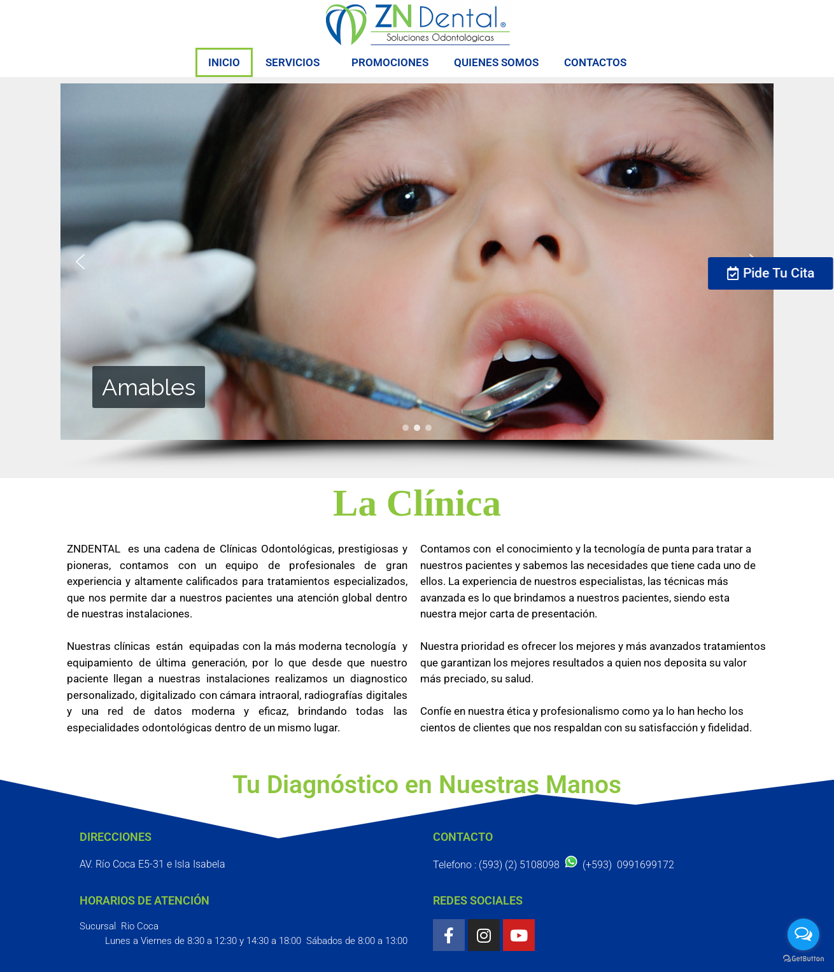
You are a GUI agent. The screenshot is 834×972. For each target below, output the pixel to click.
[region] (417, 277)
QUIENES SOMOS (496, 62)
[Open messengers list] (803, 934)
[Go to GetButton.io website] (803, 959)
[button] (80, 261)
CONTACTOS (595, 62)
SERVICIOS (295, 62)
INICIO (224, 62)
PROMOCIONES (389, 62)
